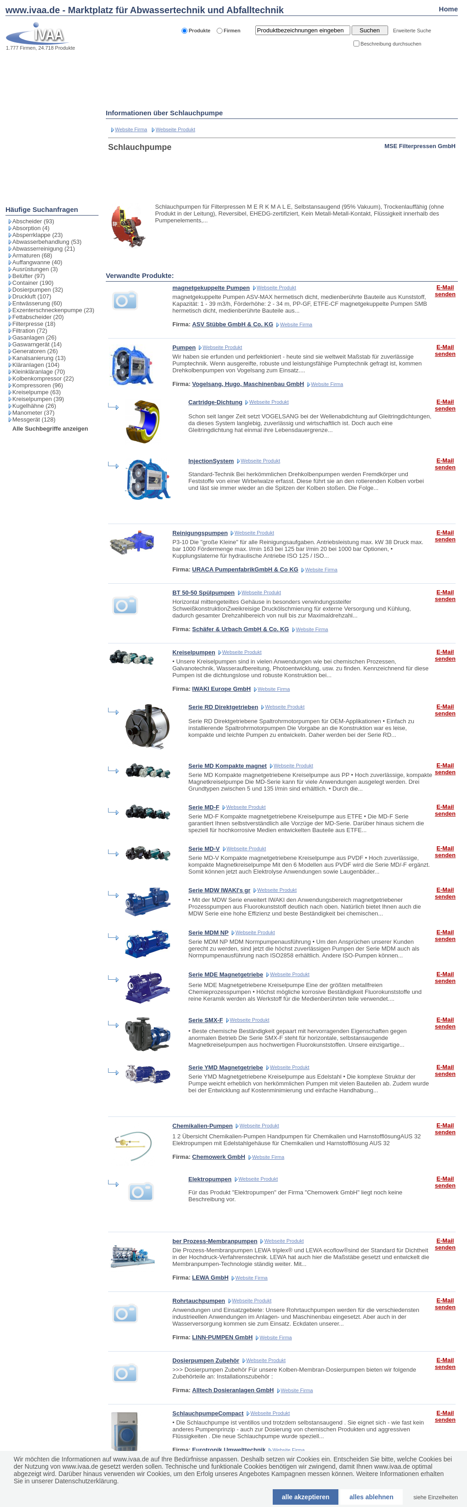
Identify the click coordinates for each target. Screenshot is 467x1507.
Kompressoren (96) (37, 385)
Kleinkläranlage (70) (38, 371)
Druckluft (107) (31, 296)
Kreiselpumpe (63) (36, 392)
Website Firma (131, 129)
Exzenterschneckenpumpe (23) (53, 310)
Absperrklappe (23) (37, 234)
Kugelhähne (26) (34, 405)
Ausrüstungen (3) (35, 269)
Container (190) (32, 282)
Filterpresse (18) (34, 323)
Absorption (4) (31, 228)
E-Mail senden (445, 291)
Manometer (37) (33, 412)
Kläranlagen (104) (35, 364)
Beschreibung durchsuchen (391, 43)
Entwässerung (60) (37, 303)
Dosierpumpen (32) (37, 289)
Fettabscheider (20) (38, 317)
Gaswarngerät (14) (37, 344)
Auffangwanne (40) (37, 262)
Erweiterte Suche (412, 30)
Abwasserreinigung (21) (43, 248)
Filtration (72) (29, 330)
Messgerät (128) (34, 419)
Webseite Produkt (175, 129)
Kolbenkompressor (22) (43, 378)
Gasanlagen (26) (34, 337)
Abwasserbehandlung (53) (47, 241)
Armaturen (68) (32, 255)
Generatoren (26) (35, 351)
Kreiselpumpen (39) (38, 399)
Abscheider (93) (33, 221)
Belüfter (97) (28, 276)
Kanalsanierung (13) (39, 358)
